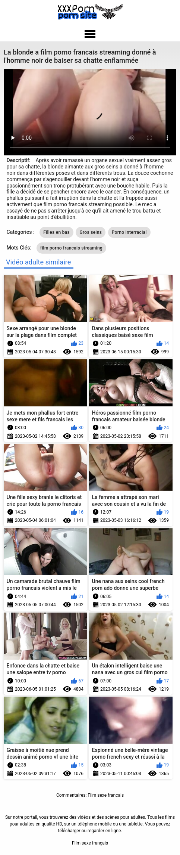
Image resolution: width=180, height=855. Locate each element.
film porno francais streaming (71, 248)
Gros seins (90, 232)
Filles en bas (56, 232)
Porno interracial (129, 232)
